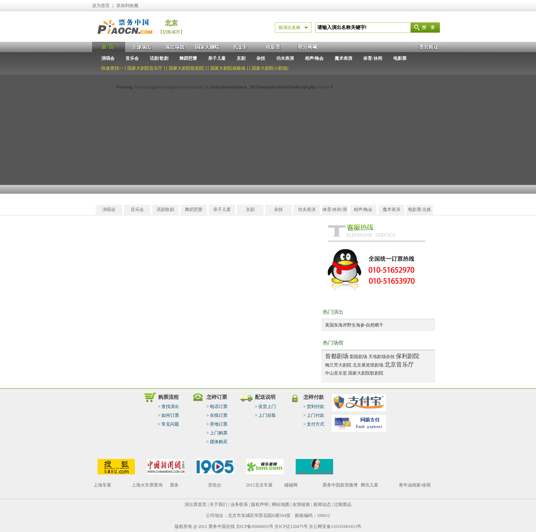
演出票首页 (196, 504)
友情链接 (301, 504)
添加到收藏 (127, 5)
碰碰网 (291, 485)
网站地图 (280, 504)
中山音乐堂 (336, 373)
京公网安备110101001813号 (335, 526)
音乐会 (132, 58)
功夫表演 (285, 58)
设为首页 (101, 5)
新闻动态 (322, 504)
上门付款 (315, 415)
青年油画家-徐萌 (415, 485)
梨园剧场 (358, 356)
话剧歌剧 (165, 209)
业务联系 (239, 504)
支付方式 (315, 424)
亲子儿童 (217, 58)
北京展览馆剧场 (368, 365)
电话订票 (218, 406)
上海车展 (102, 485)
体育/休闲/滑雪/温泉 (334, 211)
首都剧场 (337, 356)
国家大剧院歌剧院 (186, 68)
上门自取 (267, 415)
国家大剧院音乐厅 (145, 68)
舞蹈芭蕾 (188, 58)
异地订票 (218, 424)
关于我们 (218, 504)
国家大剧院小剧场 (269, 68)
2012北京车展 (259, 485)
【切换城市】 (171, 31)
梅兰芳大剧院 (338, 365)
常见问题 (170, 424)
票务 (174, 485)
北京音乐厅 (399, 364)
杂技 (260, 58)
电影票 (399, 58)
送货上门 (267, 406)
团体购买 (218, 441)
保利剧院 (407, 356)
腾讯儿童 (369, 485)
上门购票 (218, 433)
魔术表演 (343, 58)
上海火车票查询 (147, 485)
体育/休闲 (372, 58)
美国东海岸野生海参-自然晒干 (354, 325)
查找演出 (170, 406)
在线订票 (218, 415)
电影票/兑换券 (419, 211)
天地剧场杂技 (381, 356)
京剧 (241, 58)
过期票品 (342, 504)
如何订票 (170, 415)
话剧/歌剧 (159, 58)
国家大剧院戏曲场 (227, 68)
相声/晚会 (314, 58)
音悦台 (214, 485)
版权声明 (260, 504)
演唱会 (107, 58)
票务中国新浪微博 (340, 485)
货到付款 (315, 406)
